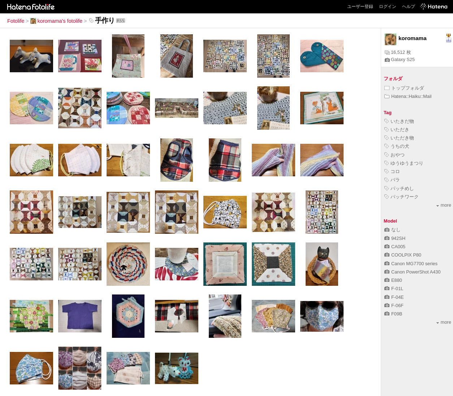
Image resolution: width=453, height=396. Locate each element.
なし (392, 229)
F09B (393, 314)
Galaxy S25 (400, 59)
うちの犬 (396, 146)
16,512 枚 (398, 52)
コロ (392, 171)
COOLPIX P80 (402, 255)
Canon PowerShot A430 (412, 272)
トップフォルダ (404, 88)
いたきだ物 (399, 121)
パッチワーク (401, 196)
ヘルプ (408, 6)
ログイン (387, 6)
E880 (393, 280)
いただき (396, 129)
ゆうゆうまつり (403, 163)
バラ (392, 179)
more (443, 205)
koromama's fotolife (56, 21)
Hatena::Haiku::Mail (408, 96)
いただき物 (399, 138)
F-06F (394, 305)
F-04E (394, 297)
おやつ (394, 155)
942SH (394, 238)
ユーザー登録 (360, 6)
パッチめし (399, 188)
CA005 (394, 246)
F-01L (393, 288)
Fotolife (15, 21)
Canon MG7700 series (410, 263)
